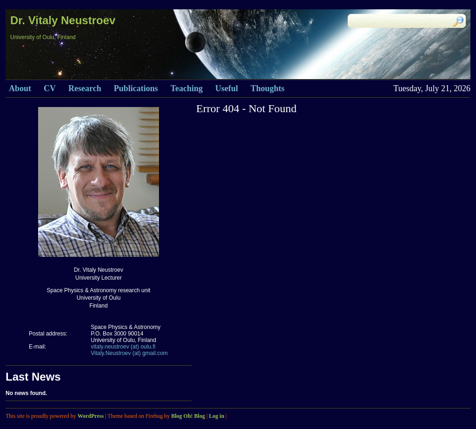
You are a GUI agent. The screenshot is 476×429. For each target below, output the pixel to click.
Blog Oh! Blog (188, 416)
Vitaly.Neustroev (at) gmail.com (129, 353)
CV (50, 88)
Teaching (187, 88)
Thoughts (267, 88)
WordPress (91, 416)
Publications (136, 88)
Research (84, 88)
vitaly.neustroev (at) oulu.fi (123, 346)
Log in (216, 416)
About (20, 88)
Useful (226, 88)
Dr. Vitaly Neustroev (62, 20)
